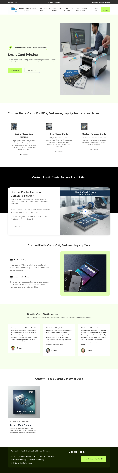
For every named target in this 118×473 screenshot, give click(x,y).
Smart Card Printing (68, 9)
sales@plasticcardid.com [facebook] (101, 2)
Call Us (96, 9)
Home (21, 9)
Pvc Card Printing (18, 260)
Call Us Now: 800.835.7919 (94, 459)
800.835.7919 (12, 2)
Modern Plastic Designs (19, 421)
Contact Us (32, 70)
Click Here (15, 70)
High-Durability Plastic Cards (81, 9)
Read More (24, 154)
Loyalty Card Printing (20, 425)
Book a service (105, 9)
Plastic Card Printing (56, 9)
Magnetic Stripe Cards (30, 9)
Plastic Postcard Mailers (44, 9)
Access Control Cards (19, 277)
